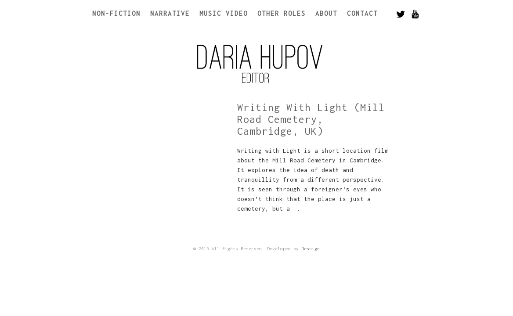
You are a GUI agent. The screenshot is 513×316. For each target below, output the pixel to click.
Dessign (310, 248)
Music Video (223, 13)
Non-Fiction (116, 13)
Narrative (170, 13)
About (326, 13)
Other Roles (281, 13)
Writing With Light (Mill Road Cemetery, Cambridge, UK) (311, 119)
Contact (362, 13)
